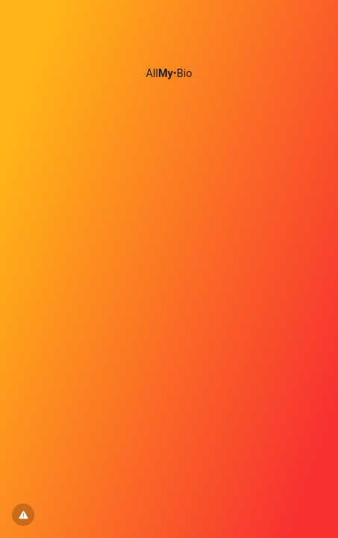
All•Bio (169, 73)
